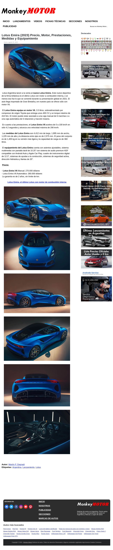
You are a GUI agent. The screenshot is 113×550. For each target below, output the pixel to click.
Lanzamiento (29, 467)
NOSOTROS (44, 506)
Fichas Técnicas (55, 21)
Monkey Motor (27, 542)
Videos (38, 21)
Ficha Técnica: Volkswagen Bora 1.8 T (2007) (96, 163)
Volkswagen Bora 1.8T (58, 533)
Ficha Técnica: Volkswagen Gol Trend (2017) (96, 115)
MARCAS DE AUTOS (48, 518)
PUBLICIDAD (45, 510)
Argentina (16, 467)
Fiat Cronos (7, 529)
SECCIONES (44, 514)
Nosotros (91, 21)
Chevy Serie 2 (101, 531)
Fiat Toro (15, 529)
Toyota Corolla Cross (23, 533)
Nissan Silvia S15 (23, 531)
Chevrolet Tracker (9, 533)
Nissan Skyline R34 (9, 531)
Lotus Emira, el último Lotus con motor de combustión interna (37, 182)
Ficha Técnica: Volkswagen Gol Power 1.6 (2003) (96, 67)
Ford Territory (56, 531)
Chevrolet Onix (90, 531)
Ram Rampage (45, 531)
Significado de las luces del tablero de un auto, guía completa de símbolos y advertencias (96, 45)
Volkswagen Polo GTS (10, 536)
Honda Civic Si (32, 529)
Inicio (6, 21)
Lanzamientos (21, 21)
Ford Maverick (66, 531)
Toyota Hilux (35, 533)
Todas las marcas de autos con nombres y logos (74, 529)
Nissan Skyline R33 (97, 529)
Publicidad (9, 26)
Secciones (75, 21)
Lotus (38, 467)
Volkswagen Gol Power (74, 533)
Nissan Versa (34, 531)
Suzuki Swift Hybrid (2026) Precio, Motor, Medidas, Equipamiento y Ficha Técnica (96, 140)
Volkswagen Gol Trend (91, 533)
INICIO (42, 502)
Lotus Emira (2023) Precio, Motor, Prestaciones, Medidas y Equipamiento (37, 37)
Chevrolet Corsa (78, 531)
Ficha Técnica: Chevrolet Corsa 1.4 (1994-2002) (96, 91)
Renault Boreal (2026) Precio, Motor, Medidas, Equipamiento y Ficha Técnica (96, 188)
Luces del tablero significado (48, 529)
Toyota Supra (45, 533)
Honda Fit (23, 529)
